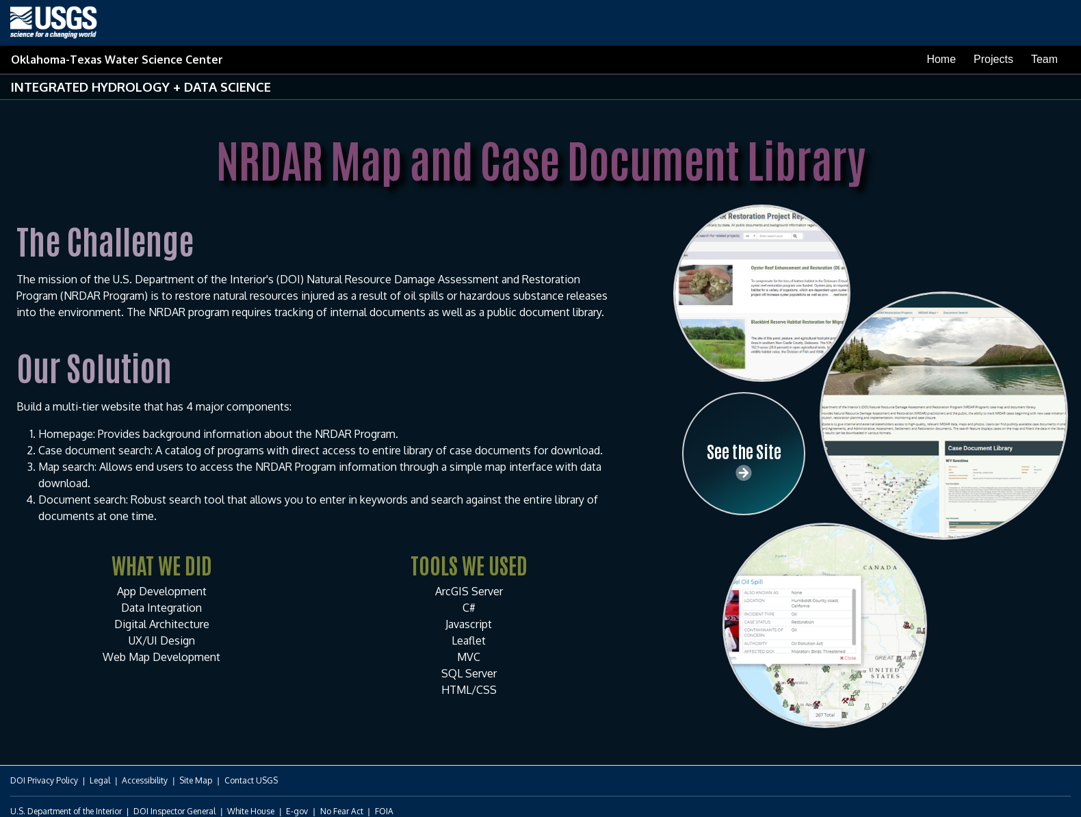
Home (941, 59)
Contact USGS (251, 780)
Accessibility (145, 780)
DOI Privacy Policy (44, 780)
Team (1044, 59)
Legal (100, 780)
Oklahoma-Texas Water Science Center (117, 59)
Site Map (195, 780)
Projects (993, 59)
